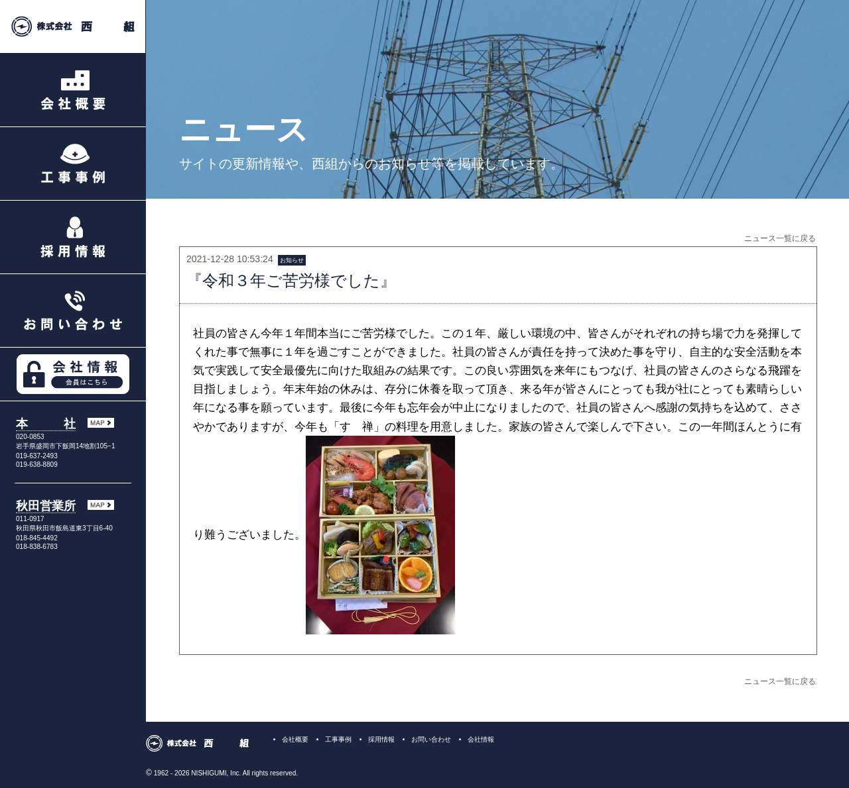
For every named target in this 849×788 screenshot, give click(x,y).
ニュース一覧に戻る (780, 238)
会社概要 (295, 739)
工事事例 (338, 739)
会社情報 (481, 739)
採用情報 (381, 739)
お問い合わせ (431, 739)
